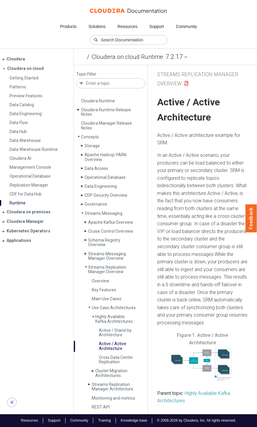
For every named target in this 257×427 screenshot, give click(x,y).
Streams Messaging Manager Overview (107, 256)
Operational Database (105, 177)
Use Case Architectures (114, 307)
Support (156, 26)
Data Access (96, 168)
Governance (96, 204)
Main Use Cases (107, 298)
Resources (128, 26)
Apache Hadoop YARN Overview (105, 157)
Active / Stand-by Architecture (115, 332)
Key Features (104, 289)
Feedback (251, 218)
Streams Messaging (103, 213)
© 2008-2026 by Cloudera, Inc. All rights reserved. (196, 420)
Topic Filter (86, 74)
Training (104, 420)
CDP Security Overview (106, 195)
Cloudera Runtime (98, 100)
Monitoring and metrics (113, 398)
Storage (92, 145)
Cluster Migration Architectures (111, 373)
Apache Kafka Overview (110, 222)
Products (68, 26)
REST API (101, 407)
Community (186, 26)
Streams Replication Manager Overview (107, 269)
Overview (100, 281)
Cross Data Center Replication (116, 359)
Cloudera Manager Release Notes (106, 125)
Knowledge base (134, 420)
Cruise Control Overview (110, 231)
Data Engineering (101, 186)
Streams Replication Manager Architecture (112, 386)
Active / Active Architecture (112, 346)
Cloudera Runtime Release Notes (106, 112)
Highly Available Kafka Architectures (114, 318)
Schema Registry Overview (104, 242)
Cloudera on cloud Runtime (127, 56)
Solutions (97, 26)
